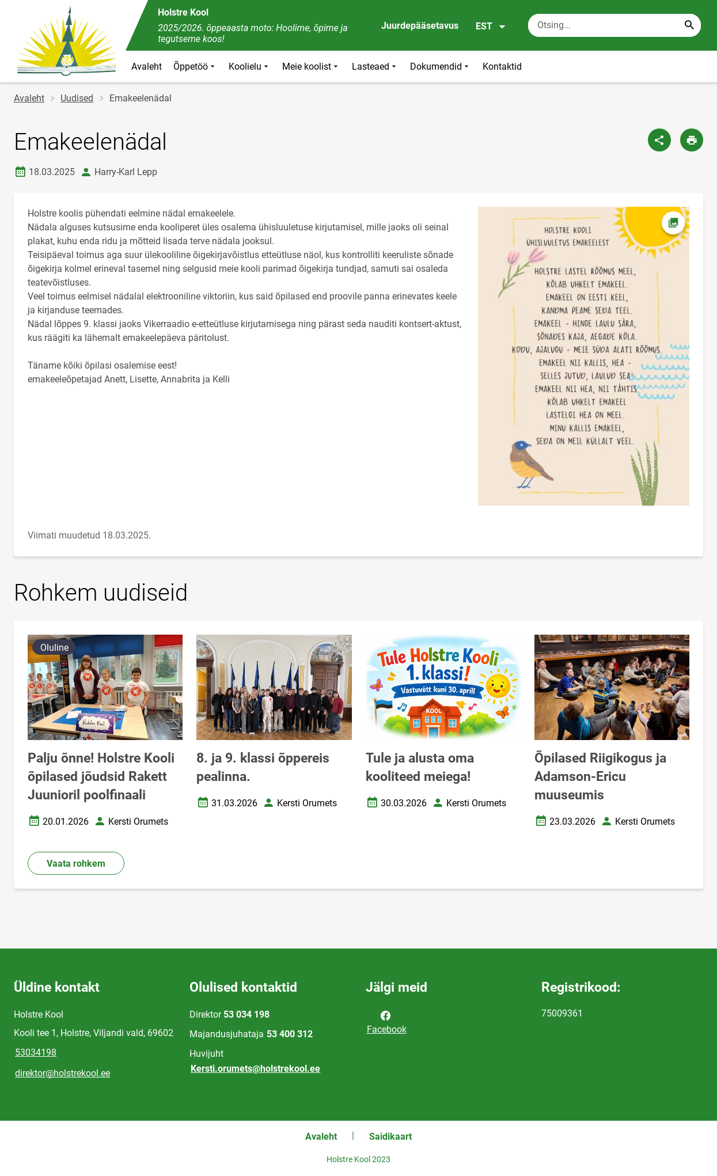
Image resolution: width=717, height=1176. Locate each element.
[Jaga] (659, 139)
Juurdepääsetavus (419, 25)
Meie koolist (311, 66)
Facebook (387, 1021)
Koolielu (250, 66)
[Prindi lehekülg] (691, 139)
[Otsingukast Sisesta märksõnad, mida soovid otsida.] (614, 25)
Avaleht (146, 66)
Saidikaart (390, 1136)
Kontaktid (502, 66)
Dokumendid (440, 66)
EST (491, 26)
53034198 (35, 1052)
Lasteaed (375, 66)
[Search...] (689, 25)
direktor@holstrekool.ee (62, 1073)
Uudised (76, 98)
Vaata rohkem (76, 863)
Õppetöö (195, 66)
